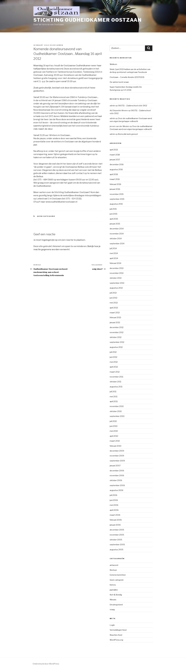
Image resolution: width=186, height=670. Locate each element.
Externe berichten (118, 575)
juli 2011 (113, 391)
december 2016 (117, 164)
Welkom (113, 64)
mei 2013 (114, 303)
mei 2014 (114, 253)
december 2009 (117, 451)
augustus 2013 (116, 288)
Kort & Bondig (116, 595)
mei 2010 (114, 431)
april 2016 (114, 174)
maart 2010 (115, 441)
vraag (112, 609)
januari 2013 (115, 322)
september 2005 (117, 544)
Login (112, 625)
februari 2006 (116, 520)
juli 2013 (113, 293)
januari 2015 (115, 224)
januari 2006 (115, 525)
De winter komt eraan (119, 82)
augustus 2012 (116, 347)
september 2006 (117, 485)
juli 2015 (113, 209)
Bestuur (113, 570)
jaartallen (114, 590)
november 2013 (116, 273)
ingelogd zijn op (50, 240)
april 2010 (114, 436)
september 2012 (117, 342)
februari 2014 (115, 263)
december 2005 (117, 530)
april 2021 (114, 150)
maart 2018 (115, 155)
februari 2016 (115, 184)
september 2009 (117, 461)
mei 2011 (113, 396)
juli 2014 (113, 248)
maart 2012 (115, 372)
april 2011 (114, 401)
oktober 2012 (115, 337)
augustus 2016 (116, 169)
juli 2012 (113, 352)
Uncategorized (116, 604)
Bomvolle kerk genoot (128, 134)
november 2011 (116, 377)
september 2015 (117, 199)
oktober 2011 (115, 381)
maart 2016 (115, 179)
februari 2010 (115, 446)
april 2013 (114, 308)
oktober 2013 (115, 278)
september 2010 (117, 416)
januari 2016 (115, 189)
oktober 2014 (116, 238)
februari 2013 (115, 317)
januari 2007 (115, 465)
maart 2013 (115, 312)
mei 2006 (114, 505)
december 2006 (117, 470)
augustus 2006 (116, 490)
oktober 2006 (116, 480)
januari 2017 (115, 159)
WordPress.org (116, 640)
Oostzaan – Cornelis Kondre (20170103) (127, 77)
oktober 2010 (116, 411)
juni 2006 (114, 500)
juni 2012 (113, 357)
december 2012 (116, 327)
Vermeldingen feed (118, 630)
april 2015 (114, 219)
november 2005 (117, 535)
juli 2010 (113, 421)
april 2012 (114, 367)
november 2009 (117, 456)
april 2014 (114, 258)
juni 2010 (113, 426)
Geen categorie (46, 216)
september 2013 (117, 283)
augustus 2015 (116, 204)
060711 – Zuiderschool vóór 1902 (132, 105)
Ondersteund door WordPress (46, 664)
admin (59, 45)
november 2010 (117, 406)
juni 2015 (113, 214)
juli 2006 (113, 495)
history (113, 585)
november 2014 (117, 233)
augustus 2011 (116, 386)
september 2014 (117, 243)
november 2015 (117, 194)
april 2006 (114, 510)
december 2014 (117, 228)
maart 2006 (115, 515)
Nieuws (113, 599)
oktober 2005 (116, 540)
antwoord (114, 565)
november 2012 (116, 332)
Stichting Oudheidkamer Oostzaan (87, 20)
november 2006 (117, 475)
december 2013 (116, 268)
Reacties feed (116, 635)
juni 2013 (113, 298)
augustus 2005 (116, 549)
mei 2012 (114, 362)
